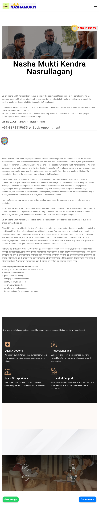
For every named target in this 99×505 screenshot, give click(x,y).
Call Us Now (87, 499)
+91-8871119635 (15, 127)
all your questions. (37, 122)
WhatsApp (11, 499)
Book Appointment (46, 127)
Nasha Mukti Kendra (28, 179)
